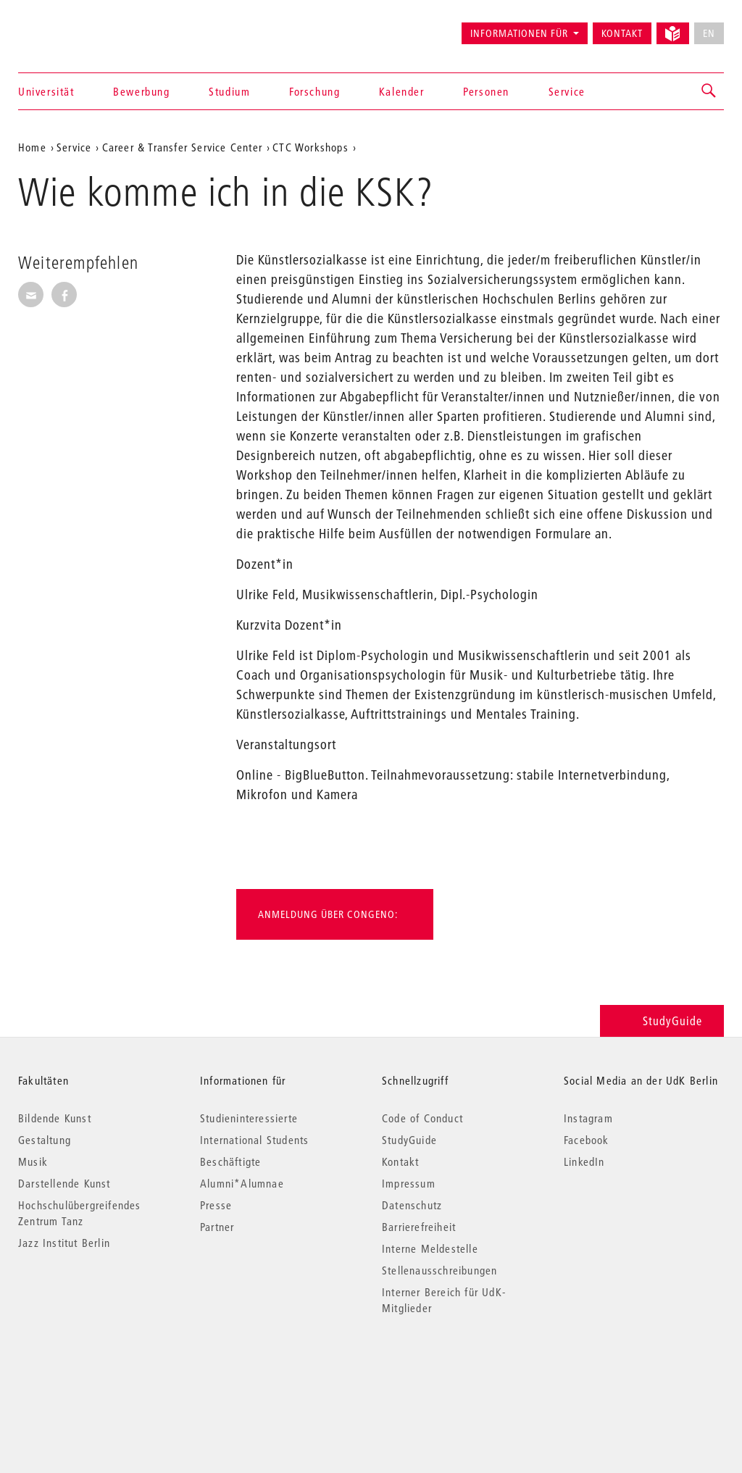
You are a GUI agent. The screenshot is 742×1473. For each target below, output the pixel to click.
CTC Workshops (310, 147)
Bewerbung (141, 91)
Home (32, 147)
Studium (229, 91)
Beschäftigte (230, 1161)
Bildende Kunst (54, 1118)
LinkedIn (584, 1161)
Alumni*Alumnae (242, 1183)
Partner (217, 1226)
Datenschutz (412, 1205)
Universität (46, 91)
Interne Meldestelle (430, 1248)
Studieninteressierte (249, 1118)
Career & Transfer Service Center (182, 147)
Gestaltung (44, 1139)
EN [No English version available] (709, 33)
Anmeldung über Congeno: (328, 914)
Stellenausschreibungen (439, 1270)
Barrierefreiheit (419, 1226)
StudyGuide (662, 1020)
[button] (709, 91)
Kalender (402, 91)
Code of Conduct (422, 1118)
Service (567, 91)
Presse (216, 1205)
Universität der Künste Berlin (75, 27)
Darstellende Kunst (64, 1183)
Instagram (588, 1118)
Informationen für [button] (519, 33)
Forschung (314, 91)
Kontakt (622, 33)
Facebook (586, 1139)
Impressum (408, 1183)
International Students (254, 1139)
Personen (486, 91)
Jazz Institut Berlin (64, 1242)
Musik (33, 1161)
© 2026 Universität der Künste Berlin (94, 1369)
